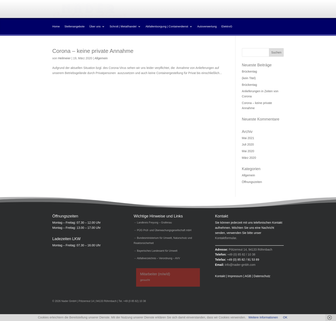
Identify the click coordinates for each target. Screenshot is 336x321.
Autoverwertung (207, 26)
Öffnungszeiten (252, 182)
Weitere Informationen (263, 317)
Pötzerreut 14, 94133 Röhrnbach (250, 249)
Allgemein (101, 58)
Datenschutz (276, 10)
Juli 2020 (248, 144)
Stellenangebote (74, 26)
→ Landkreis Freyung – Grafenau (153, 222)
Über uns (95, 26)
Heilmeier (64, 58)
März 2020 (249, 157)
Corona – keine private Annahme (93, 51)
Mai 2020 (248, 151)
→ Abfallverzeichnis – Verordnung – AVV (157, 258)
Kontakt (232, 10)
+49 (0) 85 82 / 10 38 (241, 254)
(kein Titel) (249, 78)
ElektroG (226, 26)
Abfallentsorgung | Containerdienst (167, 26)
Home (56, 26)
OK (285, 317)
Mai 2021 (248, 138)
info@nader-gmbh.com (240, 264)
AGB (262, 10)
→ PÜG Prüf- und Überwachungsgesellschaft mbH (162, 230)
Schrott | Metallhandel (123, 26)
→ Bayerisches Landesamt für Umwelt (155, 250)
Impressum (248, 10)
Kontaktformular (225, 238)
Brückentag (249, 71)
